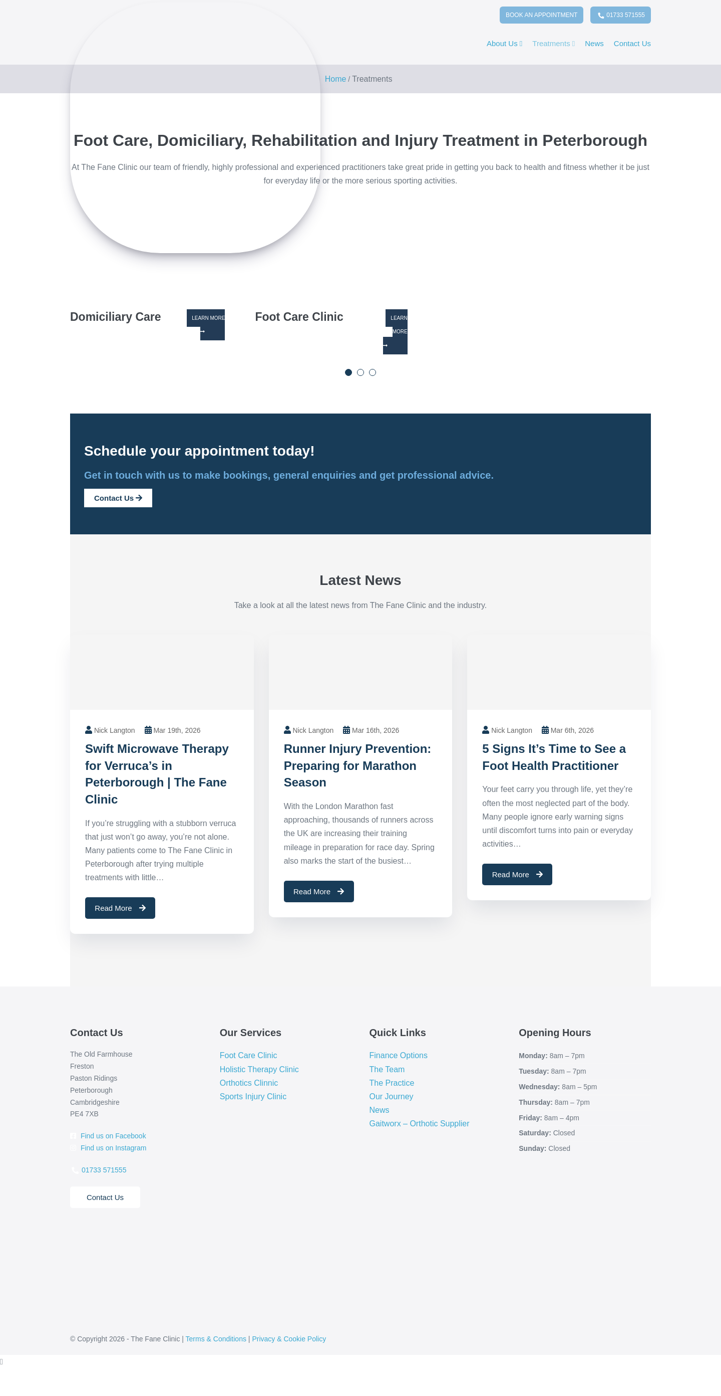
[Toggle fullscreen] (11, 1378)
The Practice (392, 1083)
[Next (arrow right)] (11, 1391)
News (594, 43)
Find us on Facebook (108, 1136)
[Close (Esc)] (28, 1378)
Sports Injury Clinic (253, 1096)
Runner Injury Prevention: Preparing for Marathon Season (358, 765)
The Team (387, 1069)
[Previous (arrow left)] (3, 1391)
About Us (504, 43)
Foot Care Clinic (248, 1055)
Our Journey (392, 1096)
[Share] (20, 1378)
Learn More (208, 324)
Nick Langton (114, 730)
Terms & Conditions (216, 1339)
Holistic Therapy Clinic (259, 1069)
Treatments (553, 43)
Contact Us (632, 43)
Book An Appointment (541, 15)
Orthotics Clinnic (249, 1083)
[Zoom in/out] (3, 1378)
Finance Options (399, 1055)
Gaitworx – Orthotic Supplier (420, 1123)
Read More (120, 908)
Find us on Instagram (108, 1148)
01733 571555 (621, 16)
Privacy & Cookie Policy (289, 1339)
